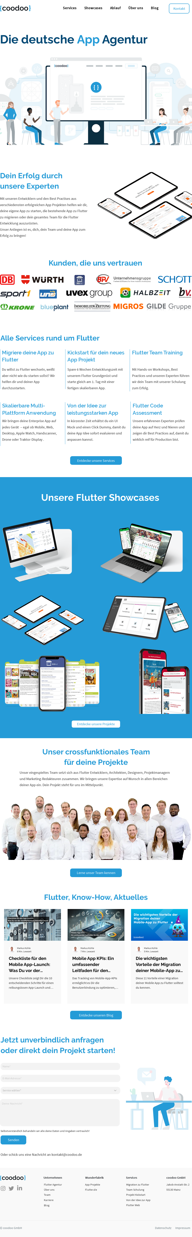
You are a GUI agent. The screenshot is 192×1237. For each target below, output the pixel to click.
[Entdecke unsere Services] (96, 460)
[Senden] (13, 1139)
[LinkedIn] (19, 1188)
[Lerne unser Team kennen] (96, 873)
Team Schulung (135, 1189)
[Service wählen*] (60, 1090)
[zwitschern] (11, 1188)
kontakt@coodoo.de (67, 1154)
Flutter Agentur (53, 1184)
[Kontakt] (179, 9)
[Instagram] (3, 1188)
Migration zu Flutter (137, 1184)
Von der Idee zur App (138, 1200)
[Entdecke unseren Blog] (96, 1015)
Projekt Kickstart (135, 1194)
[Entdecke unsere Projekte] (95, 724)
